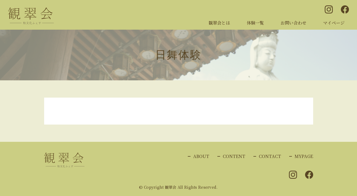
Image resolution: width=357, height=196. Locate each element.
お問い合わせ (293, 23)
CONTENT (234, 156)
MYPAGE (304, 156)
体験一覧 (255, 23)
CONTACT (270, 156)
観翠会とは (219, 23)
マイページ (334, 23)
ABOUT (201, 156)
